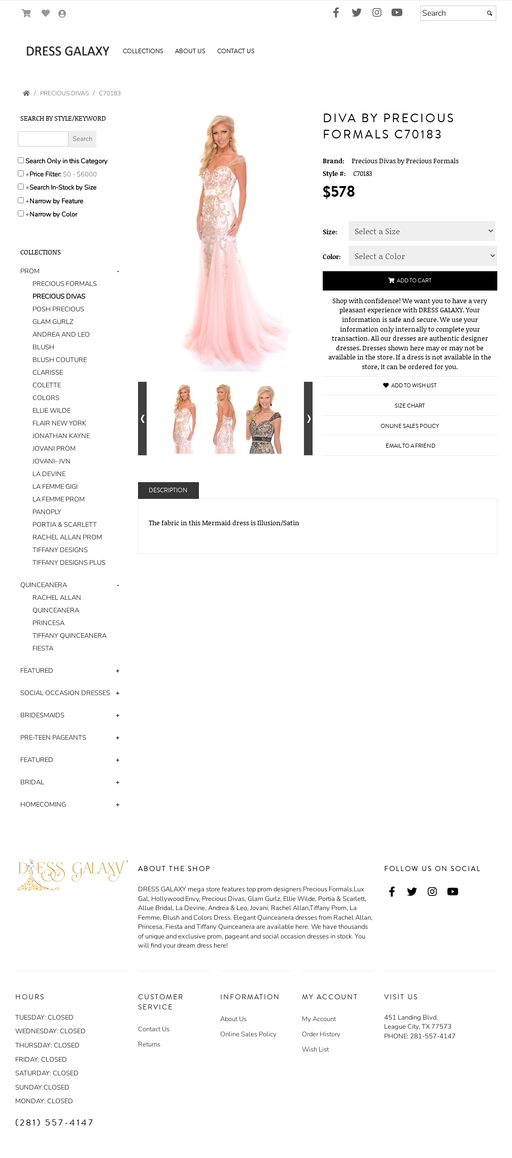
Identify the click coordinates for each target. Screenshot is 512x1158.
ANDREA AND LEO (61, 334)
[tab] (71, 417)
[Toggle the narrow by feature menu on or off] (21, 200)
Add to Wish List (409, 385)
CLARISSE (47, 372)
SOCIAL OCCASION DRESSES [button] (65, 693)
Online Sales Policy (248, 1034)
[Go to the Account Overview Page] (62, 14)
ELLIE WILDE (51, 410)
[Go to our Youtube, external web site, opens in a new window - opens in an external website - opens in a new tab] (397, 13)
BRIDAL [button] (32, 782)
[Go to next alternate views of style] (308, 418)
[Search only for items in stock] (21, 187)
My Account (319, 1019)
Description (168, 490)
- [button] (118, 271)
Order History (321, 1034)
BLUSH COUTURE (59, 360)
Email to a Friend (410, 446)
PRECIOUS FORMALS (64, 283)
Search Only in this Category (66, 161)
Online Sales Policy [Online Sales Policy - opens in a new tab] (410, 426)
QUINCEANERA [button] (43, 585)
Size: (330, 231)
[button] (143, 51)
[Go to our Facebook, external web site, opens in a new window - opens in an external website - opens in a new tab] (336, 13)
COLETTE (46, 385)
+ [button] (117, 671)
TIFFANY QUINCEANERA (69, 635)
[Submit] (489, 13)
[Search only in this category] (21, 160)
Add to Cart (409, 280)
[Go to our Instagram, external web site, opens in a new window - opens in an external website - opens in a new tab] (377, 13)
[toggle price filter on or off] (21, 173)
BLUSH (43, 347)
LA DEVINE (48, 474)
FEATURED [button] (36, 670)
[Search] (458, 13)
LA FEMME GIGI (55, 486)
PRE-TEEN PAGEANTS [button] (53, 737)
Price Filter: (45, 174)
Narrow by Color (53, 214)
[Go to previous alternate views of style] (142, 418)
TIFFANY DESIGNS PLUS (69, 562)
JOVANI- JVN (51, 461)
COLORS (45, 398)
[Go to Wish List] (46, 13)
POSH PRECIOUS (58, 309)
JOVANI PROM (54, 448)
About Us (233, 1019)
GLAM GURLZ (53, 322)
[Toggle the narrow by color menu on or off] (21, 213)
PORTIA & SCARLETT (64, 524)
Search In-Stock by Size (62, 187)
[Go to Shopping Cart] (27, 13)
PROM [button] (30, 271)
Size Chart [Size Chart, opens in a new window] (410, 406)
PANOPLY (46, 512)
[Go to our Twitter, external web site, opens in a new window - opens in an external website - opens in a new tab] (356, 13)
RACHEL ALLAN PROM (67, 537)
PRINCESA (48, 623)
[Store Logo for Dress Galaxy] (66, 51)
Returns (149, 1044)
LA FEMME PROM (58, 499)
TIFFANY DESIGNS (60, 550)
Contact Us (153, 1029)
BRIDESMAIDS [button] (42, 715)
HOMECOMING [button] (43, 804)
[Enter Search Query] (43, 139)
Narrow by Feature (56, 201)
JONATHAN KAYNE (61, 436)
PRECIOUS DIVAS (58, 296)
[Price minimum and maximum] (83, 174)
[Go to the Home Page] (26, 93)
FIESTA (42, 648)
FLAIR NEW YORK (59, 423)
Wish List (315, 1049)
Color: (332, 256)
